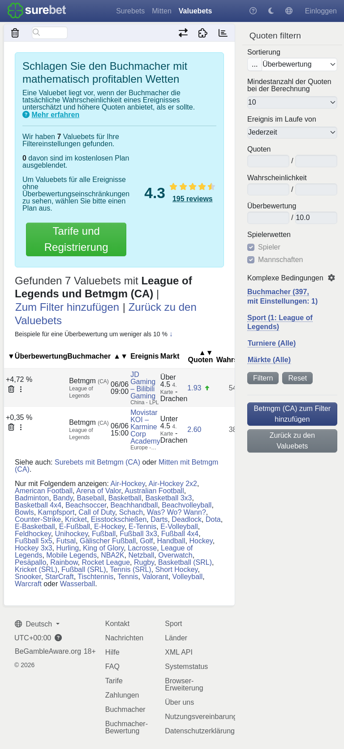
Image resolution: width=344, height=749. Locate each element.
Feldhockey (33, 533)
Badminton (32, 498)
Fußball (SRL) (83, 569)
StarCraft (59, 576)
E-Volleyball (179, 526)
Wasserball (77, 584)
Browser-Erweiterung (184, 684)
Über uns (179, 702)
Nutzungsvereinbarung (201, 716)
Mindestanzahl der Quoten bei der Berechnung (289, 85)
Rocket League (106, 562)
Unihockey (71, 533)
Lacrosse (142, 548)
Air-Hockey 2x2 (173, 483)
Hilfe (112, 652)
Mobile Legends (71, 555)
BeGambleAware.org (48, 651)
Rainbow (63, 562)
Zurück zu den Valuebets (292, 441)
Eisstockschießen (119, 519)
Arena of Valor (98, 491)
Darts (159, 519)
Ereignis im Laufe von (281, 119)
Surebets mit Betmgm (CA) (97, 462)
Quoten (259, 149)
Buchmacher (125, 709)
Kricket (76, 519)
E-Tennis (142, 526)
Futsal (66, 541)
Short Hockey (176, 569)
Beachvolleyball (186, 505)
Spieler (269, 247)
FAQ (112, 666)
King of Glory (103, 548)
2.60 (194, 429)
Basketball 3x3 (168, 498)
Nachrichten (124, 638)
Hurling (67, 548)
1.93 (194, 388)
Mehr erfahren (55, 114)
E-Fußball (74, 526)
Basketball (125, 498)
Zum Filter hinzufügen (67, 307)
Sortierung (263, 52)
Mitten (162, 11)
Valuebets (195, 11)
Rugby (144, 562)
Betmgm (89, 381)
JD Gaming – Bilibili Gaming (142, 385)
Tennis (127, 576)
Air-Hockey (127, 483)
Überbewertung (271, 206)
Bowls (24, 512)
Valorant (155, 576)
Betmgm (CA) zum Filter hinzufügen (292, 414)
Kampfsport (56, 512)
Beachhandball (134, 505)
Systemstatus (186, 666)
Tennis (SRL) (130, 569)
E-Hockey (109, 526)
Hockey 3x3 (33, 548)
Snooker (28, 576)
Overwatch (175, 555)
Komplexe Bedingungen (285, 278)
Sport (173, 623)
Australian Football (154, 491)
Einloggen (321, 11)
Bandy (63, 498)
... (255, 64)
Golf (146, 541)
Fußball (104, 533)
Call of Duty (96, 512)
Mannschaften (280, 259)
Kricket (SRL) (36, 569)
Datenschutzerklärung (200, 731)
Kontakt (117, 623)
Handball (171, 541)
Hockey (201, 541)
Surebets (130, 11)
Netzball (142, 555)
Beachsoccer (86, 505)
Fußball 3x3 (138, 533)
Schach (131, 512)
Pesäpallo (30, 562)
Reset (297, 378)
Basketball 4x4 (38, 505)
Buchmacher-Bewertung (126, 727)
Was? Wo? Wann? (176, 512)
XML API (179, 652)
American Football (44, 491)
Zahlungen (122, 695)
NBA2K (112, 555)
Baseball (90, 498)
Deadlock (187, 519)
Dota (213, 519)
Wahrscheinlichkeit (277, 178)
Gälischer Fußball (108, 541)
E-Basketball (35, 526)
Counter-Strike (38, 519)
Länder (176, 638)
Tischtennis (95, 576)
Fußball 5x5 (33, 541)
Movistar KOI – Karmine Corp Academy (145, 427)
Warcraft (28, 584)
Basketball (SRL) (185, 562)
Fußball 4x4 (180, 533)
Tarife (114, 681)
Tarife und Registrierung (76, 239)
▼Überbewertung (37, 356)
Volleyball (187, 576)
